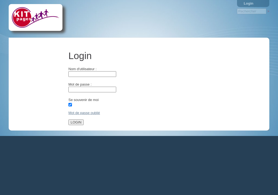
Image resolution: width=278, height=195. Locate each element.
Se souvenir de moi (83, 100)
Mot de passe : (79, 84)
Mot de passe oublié (84, 113)
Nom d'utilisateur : (82, 69)
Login (248, 3)
